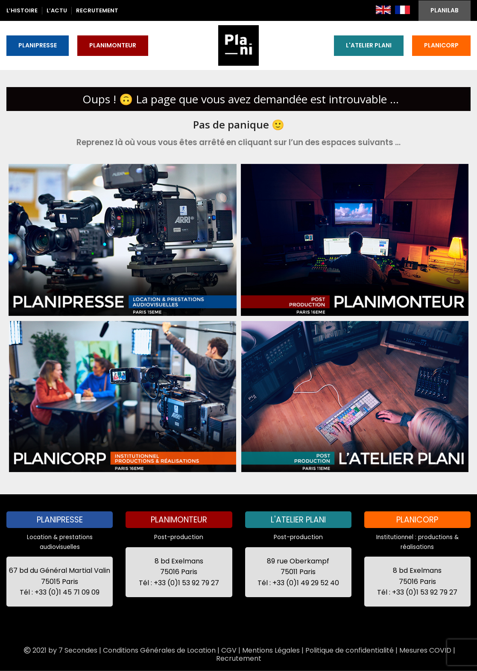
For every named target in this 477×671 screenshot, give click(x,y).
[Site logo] (238, 45)
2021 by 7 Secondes (59, 650)
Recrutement (238, 658)
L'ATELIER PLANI (369, 45)
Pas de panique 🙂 (238, 124)
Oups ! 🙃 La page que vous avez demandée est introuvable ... (240, 99)
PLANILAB (444, 10)
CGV (229, 650)
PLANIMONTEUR (112, 45)
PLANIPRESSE (37, 45)
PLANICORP (441, 45)
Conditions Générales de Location (159, 650)
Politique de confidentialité (349, 650)
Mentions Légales (271, 650)
